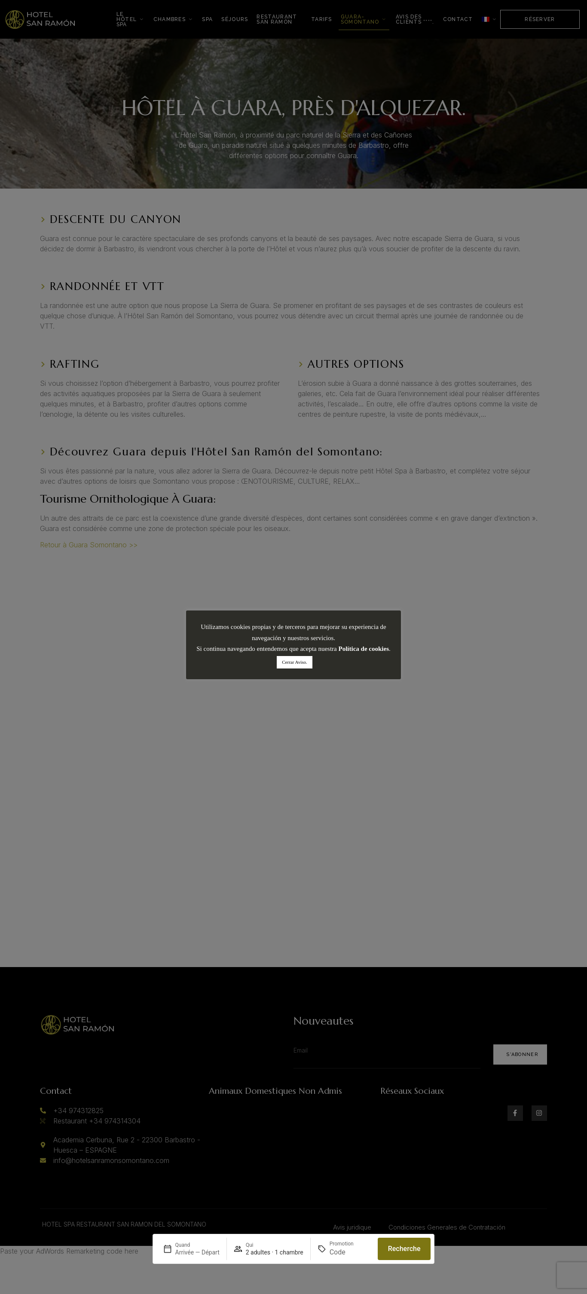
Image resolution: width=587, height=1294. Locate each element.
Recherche (404, 1249)
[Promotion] (350, 1252)
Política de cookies (364, 648)
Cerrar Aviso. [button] (294, 662)
